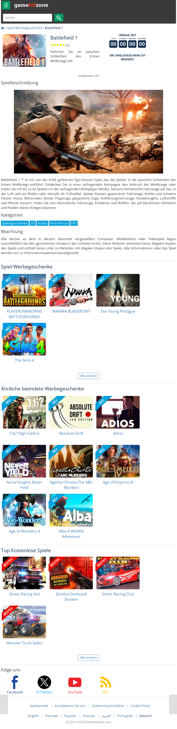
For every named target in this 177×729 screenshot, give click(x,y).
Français (89, 716)
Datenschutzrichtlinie (108, 706)
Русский (51, 716)
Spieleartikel (39, 706)
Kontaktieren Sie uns (70, 706)
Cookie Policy (140, 706)
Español (70, 716)
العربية (106, 716)
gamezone (31, 5)
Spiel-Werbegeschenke (24, 28)
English (34, 716)
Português (125, 716)
